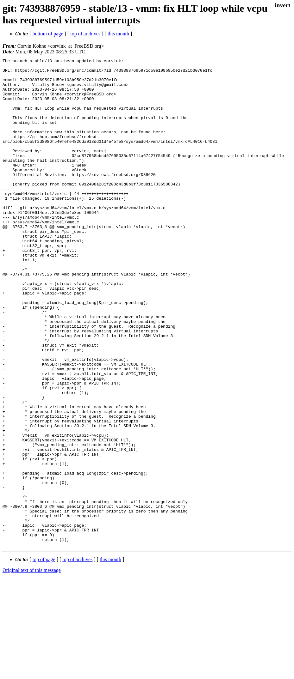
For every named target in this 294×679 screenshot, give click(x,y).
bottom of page (48, 33)
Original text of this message (32, 667)
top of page (44, 657)
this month (118, 33)
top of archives (85, 33)
